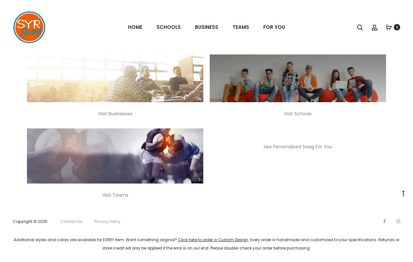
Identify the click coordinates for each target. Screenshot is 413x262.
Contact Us (71, 221)
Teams (240, 27)
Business (206, 27)
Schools (168, 27)
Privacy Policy (107, 221)
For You (274, 27)
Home (135, 27)
